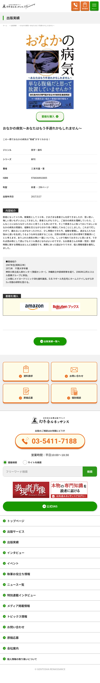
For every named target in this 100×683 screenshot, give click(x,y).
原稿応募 (13, 638)
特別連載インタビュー (21, 595)
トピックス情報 (17, 616)
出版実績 (13, 542)
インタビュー (15, 553)
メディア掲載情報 (18, 606)
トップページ (15, 521)
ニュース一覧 (15, 584)
